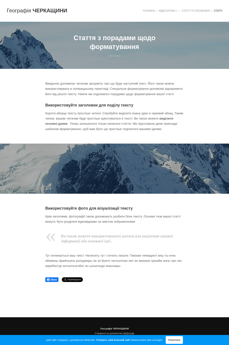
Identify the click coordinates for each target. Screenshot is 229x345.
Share (52, 279)
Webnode (128, 333)
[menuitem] (157, 11)
